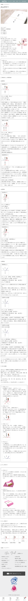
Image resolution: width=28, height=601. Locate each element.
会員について (4, 564)
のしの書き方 (4, 33)
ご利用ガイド (14, 553)
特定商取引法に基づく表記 (21, 566)
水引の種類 (3, 30)
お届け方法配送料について (21, 560)
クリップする (4, 558)
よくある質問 (4, 562)
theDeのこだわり (5, 556)
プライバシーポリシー (6, 568)
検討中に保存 (18, 558)
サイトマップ (18, 564)
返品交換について (5, 560)
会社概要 (4, 566)
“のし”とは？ (3, 27)
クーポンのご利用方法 (20, 562)
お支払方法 (17, 556)
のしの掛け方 (4, 32)
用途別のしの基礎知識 (5, 29)
